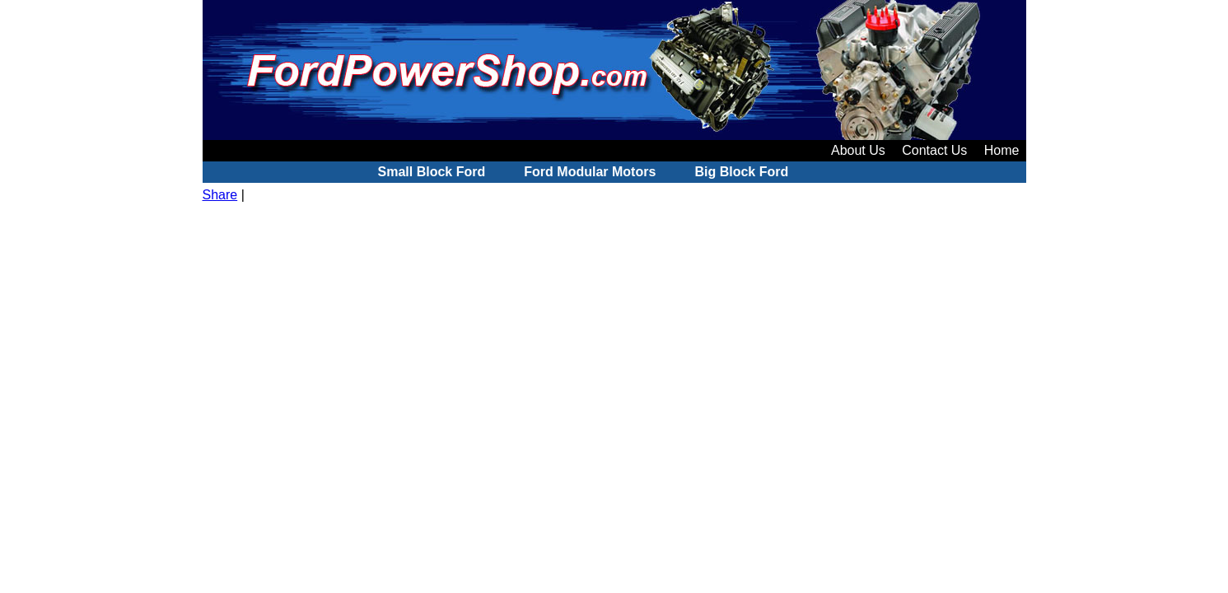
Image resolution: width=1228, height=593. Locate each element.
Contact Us (934, 150)
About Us (858, 150)
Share (220, 195)
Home (1002, 150)
